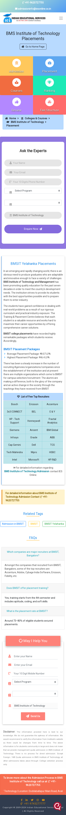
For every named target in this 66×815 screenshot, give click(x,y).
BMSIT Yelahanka (54, 523)
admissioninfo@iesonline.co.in (33, 8)
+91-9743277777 (33, 803)
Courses (16, 91)
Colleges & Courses (34, 118)
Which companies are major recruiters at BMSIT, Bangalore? (33, 554)
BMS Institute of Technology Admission (26, 471)
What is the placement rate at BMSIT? (27, 611)
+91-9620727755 (33, 2)
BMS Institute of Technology (25, 122)
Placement (49, 71)
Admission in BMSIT (13, 523)
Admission (16, 71)
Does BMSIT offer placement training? (27, 588)
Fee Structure (49, 110)
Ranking (49, 91)
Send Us (33, 716)
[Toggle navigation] (61, 18)
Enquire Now (33, 228)
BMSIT (34, 523)
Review (17, 110)
